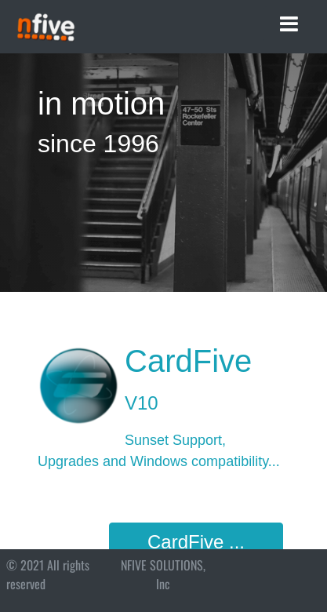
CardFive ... (196, 541)
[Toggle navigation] (288, 24)
